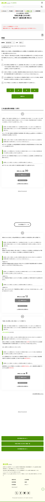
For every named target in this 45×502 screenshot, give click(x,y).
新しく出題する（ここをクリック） (19, 28)
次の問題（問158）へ (22, 449)
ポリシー (27, 484)
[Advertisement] (22, 424)
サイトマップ (14, 487)
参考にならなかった (22, 180)
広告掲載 (27, 479)
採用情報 (14, 482)
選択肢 (3, 42)
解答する (22, 96)
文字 (17, 42)
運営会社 (14, 479)
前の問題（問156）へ (22, 438)
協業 (26, 482)
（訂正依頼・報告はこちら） (6, 47)
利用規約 (14, 484)
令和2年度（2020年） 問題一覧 (22, 443)
